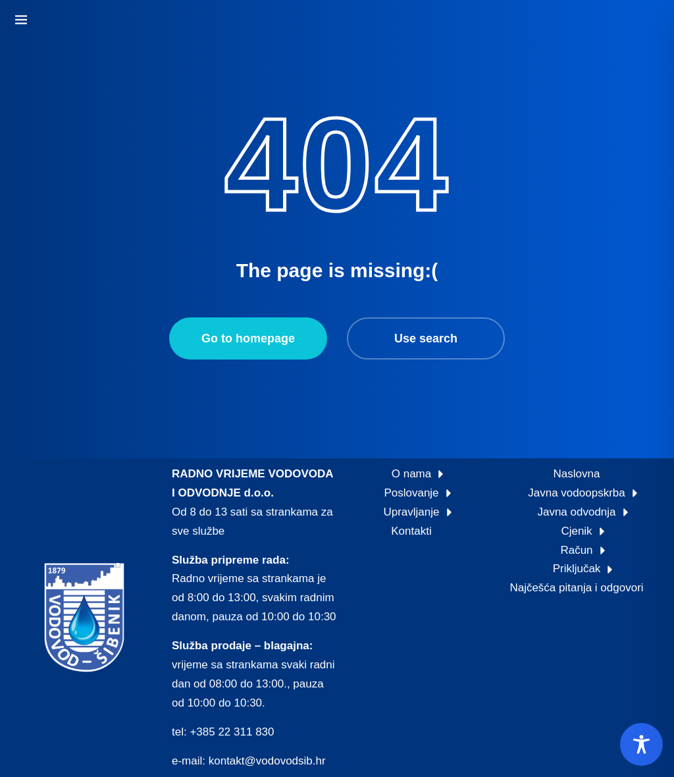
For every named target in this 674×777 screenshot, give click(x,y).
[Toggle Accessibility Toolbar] (641, 744)
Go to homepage (248, 338)
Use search (425, 338)
